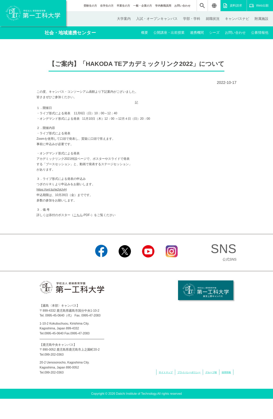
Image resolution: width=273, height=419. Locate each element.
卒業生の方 (123, 5)
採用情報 (226, 372)
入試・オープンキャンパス (157, 19)
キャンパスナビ (237, 19)
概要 (144, 32)
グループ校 (211, 372)
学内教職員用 (163, 5)
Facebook (101, 262)
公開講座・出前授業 (169, 32)
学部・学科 (191, 19)
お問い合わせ (182, 5)
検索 (202, 5)
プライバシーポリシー (189, 372)
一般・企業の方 (142, 5)
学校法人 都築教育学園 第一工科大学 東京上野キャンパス (205, 290)
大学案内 (124, 19)
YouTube (148, 262)
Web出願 (262, 5)
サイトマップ (166, 372)
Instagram (172, 262)
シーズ (214, 32)
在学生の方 (107, 5)
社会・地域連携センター (70, 32)
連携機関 (197, 32)
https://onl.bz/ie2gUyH (52, 189)
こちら (78, 215)
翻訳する (214, 5)
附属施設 (261, 19)
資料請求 (236, 5)
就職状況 (213, 19)
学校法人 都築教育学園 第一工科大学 (33, 13)
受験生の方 (90, 5)
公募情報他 (259, 32)
